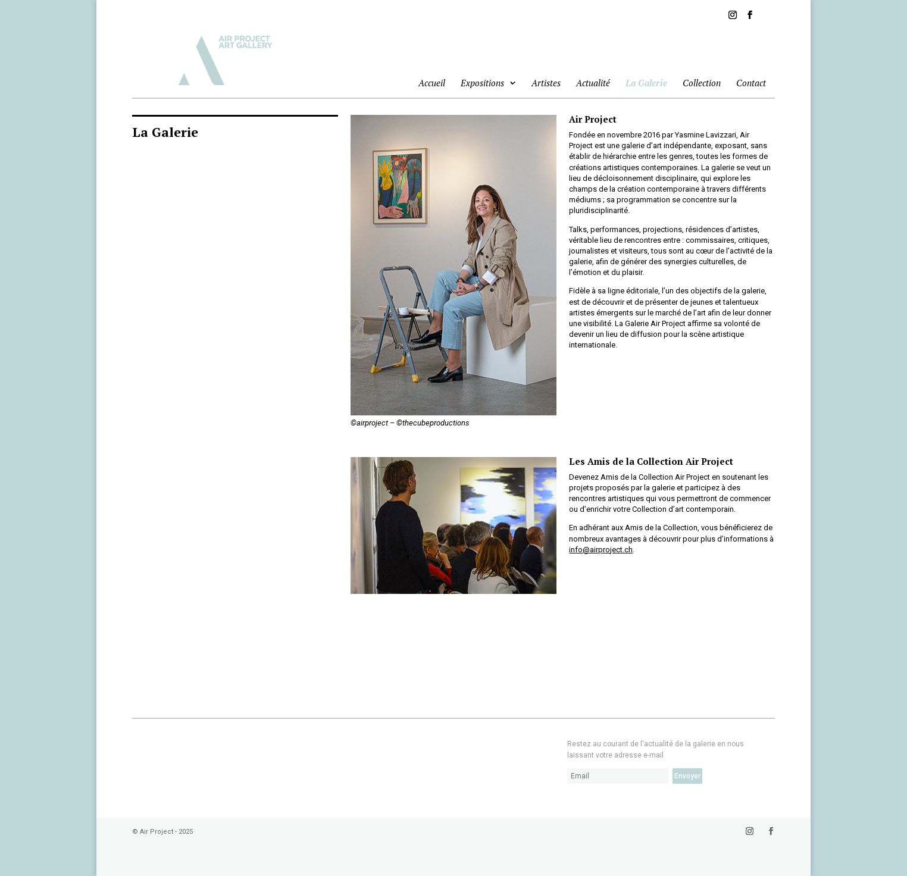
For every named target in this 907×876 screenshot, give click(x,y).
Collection (702, 83)
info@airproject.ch (601, 549)
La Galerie (646, 83)
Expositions (482, 84)
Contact (751, 83)
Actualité (593, 83)
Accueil (431, 83)
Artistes (546, 83)
